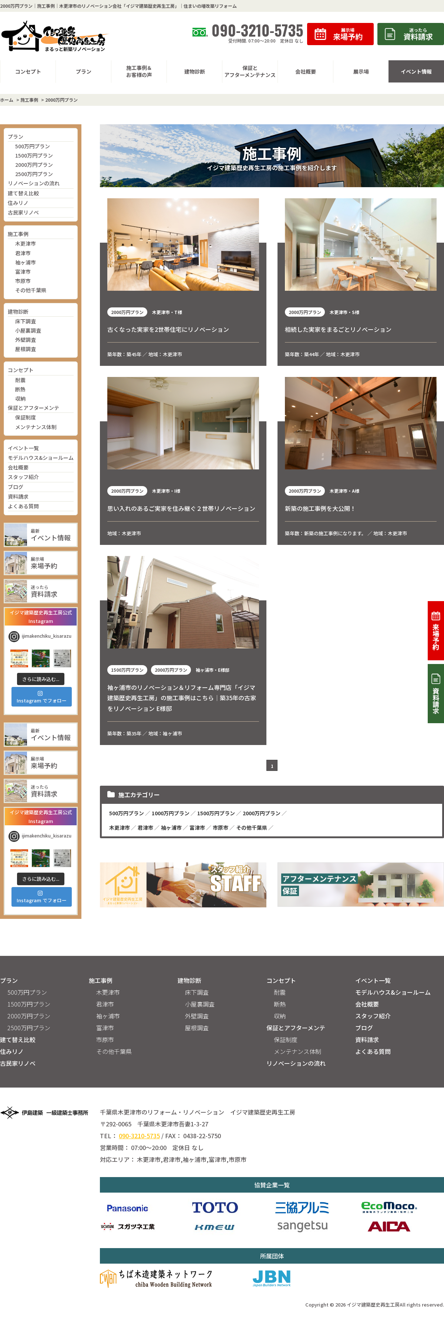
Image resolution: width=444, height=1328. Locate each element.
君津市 (23, 253)
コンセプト (21, 370)
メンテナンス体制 (36, 427)
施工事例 (18, 233)
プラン (15, 136)
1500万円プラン (34, 155)
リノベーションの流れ (34, 183)
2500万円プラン (34, 174)
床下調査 (25, 321)
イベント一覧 (23, 448)
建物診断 (18, 311)
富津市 (23, 271)
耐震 (20, 380)
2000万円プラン (34, 164)
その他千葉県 (30, 290)
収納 (20, 398)
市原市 (23, 280)
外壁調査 (25, 339)
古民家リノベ (23, 212)
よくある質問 (23, 506)
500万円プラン (32, 146)
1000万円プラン (170, 813)
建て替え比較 (23, 193)
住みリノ (18, 202)
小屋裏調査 (28, 330)
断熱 (20, 389)
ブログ (15, 487)
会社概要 (18, 467)
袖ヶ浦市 (25, 262)
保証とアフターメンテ (33, 407)
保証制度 (25, 417)
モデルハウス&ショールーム (41, 457)
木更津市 (25, 243)
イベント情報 (416, 71)
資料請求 (18, 496)
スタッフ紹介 (23, 477)
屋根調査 (25, 349)
